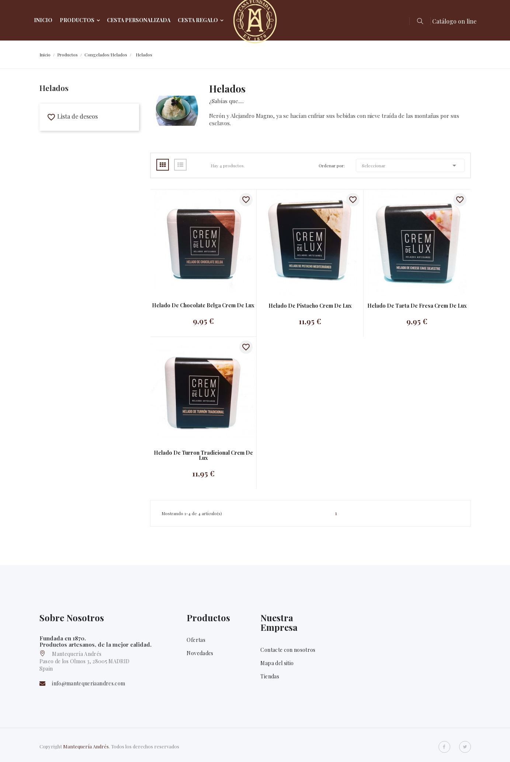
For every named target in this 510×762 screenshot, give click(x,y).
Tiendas (269, 676)
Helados (54, 88)
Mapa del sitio (277, 663)
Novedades (200, 653)
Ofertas (196, 639)
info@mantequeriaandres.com (88, 683)
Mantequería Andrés (86, 746)
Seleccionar (410, 165)
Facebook (444, 747)
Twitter (465, 747)
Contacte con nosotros (287, 649)
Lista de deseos (72, 116)
